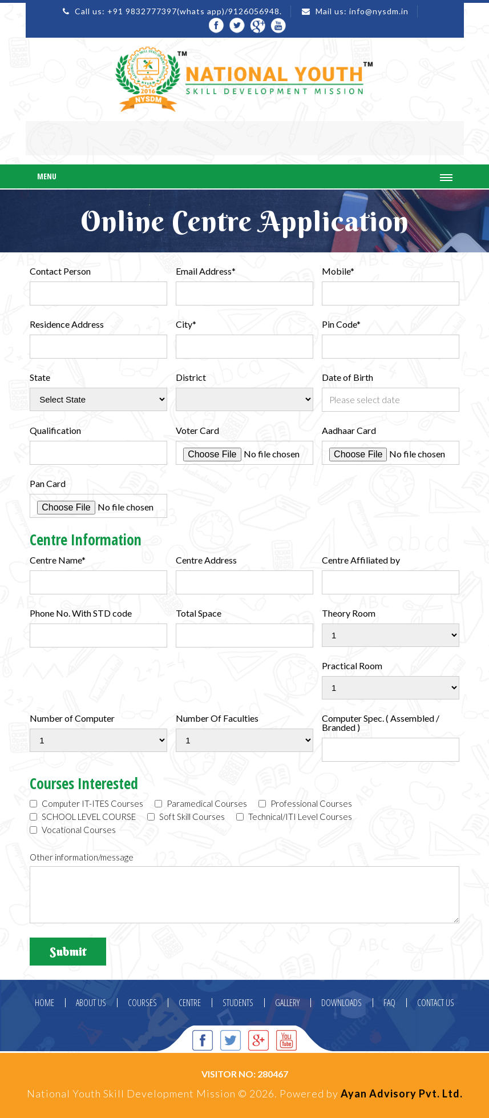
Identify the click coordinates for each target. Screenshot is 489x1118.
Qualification (55, 430)
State (40, 377)
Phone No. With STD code (81, 613)
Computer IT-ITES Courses (86, 803)
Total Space (198, 613)
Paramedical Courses (201, 803)
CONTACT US (435, 1002)
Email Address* (206, 271)
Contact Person (60, 271)
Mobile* (338, 271)
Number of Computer (72, 718)
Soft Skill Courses (186, 817)
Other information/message (82, 857)
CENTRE (190, 1002)
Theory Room (348, 613)
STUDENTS (238, 1002)
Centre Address (206, 560)
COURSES (142, 1002)
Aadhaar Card (349, 430)
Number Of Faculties (217, 718)
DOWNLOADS (341, 1002)
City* (186, 324)
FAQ (389, 1002)
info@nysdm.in (379, 11)
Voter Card (197, 430)
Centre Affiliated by (361, 560)
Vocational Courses (73, 830)
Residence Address (67, 324)
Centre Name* (58, 560)
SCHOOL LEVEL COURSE (83, 817)
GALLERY (287, 1002)
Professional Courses (305, 803)
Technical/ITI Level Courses (294, 817)
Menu (46, 176)
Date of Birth (347, 377)
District (191, 377)
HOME (44, 1002)
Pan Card (48, 483)
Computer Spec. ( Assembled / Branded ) (380, 723)
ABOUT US (91, 1002)
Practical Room (352, 665)
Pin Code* (341, 324)
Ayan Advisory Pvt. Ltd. (402, 1093)
